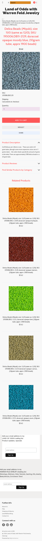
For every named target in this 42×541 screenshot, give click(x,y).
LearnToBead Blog (7, 513)
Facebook (3, 524)
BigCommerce (14, 538)
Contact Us (5, 516)
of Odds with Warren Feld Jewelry (21, 11)
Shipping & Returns (8, 511)
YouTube (11, 524)
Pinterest (7, 524)
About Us (5, 506)
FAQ (3, 509)
